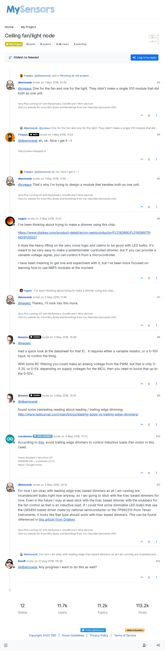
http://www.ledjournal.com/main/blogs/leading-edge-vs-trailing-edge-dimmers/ (78, 414)
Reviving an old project (74, 75)
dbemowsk (25, 82)
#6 (158, 218)
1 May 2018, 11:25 (62, 134)
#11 (158, 484)
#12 (158, 561)
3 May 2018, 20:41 (56, 484)
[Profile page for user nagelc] (10, 221)
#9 (158, 395)
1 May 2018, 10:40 (56, 82)
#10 (158, 436)
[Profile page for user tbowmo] (10, 340)
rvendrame (25, 436)
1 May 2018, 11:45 (55, 178)
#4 (158, 134)
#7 (158, 297)
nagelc (22, 218)
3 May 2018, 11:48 (56, 297)
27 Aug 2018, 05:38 (50, 561)
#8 (158, 337)
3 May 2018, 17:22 (76, 436)
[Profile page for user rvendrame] (10, 439)
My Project (14, 44)
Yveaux (28, 75)
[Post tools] (156, 115)
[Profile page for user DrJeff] (10, 564)
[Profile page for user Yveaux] (10, 137)
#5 (158, 178)
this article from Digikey (57, 519)
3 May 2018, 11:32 (50, 218)
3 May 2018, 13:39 (65, 337)
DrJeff (22, 561)
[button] (6, 645)
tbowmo (23, 337)
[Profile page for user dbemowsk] (10, 85)
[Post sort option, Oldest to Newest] (24, 57)
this (41, 442)
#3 (158, 82)
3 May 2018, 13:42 (65, 395)
